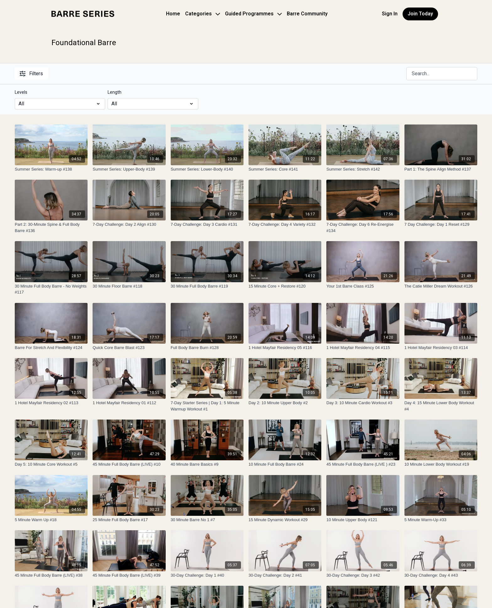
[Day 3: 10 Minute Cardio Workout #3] (362, 403)
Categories (202, 14)
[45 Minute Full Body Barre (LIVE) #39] (129, 575)
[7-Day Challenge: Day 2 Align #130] (129, 224)
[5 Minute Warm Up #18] (51, 520)
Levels (21, 92)
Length (114, 92)
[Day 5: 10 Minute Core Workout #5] (51, 464)
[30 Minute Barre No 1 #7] (207, 520)
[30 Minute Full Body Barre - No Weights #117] (51, 289)
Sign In (390, 14)
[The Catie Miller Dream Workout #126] (440, 286)
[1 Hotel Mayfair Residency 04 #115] (362, 348)
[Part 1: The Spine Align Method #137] (440, 169)
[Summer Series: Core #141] (285, 169)
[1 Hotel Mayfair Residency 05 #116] (285, 348)
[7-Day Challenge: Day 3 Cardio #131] (207, 224)
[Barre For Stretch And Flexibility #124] (51, 348)
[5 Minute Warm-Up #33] (440, 520)
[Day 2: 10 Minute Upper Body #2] (285, 403)
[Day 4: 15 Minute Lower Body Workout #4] (440, 406)
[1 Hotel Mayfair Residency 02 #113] (51, 403)
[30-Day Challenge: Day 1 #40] (207, 575)
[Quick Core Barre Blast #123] (129, 348)
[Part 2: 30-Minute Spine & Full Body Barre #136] (51, 227)
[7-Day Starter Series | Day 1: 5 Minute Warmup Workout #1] (207, 406)
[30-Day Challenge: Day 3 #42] (362, 575)
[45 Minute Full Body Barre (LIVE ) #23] (362, 464)
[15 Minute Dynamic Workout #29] (285, 520)
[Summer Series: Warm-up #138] (51, 169)
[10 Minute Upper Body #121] (362, 520)
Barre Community (307, 14)
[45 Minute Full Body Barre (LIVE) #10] (129, 464)
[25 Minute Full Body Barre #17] (129, 520)
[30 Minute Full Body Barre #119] (207, 286)
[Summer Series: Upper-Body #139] (129, 169)
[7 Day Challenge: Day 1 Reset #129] (440, 224)
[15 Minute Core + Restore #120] (285, 286)
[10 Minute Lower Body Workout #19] (440, 464)
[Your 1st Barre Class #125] (362, 286)
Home (173, 14)
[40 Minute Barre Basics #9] (207, 464)
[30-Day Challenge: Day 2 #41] (285, 575)
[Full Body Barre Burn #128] (207, 348)
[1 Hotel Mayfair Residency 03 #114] (440, 348)
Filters (31, 73)
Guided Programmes (253, 14)
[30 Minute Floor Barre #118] (129, 286)
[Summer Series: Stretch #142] (362, 169)
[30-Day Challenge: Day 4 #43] (440, 575)
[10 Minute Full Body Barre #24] (285, 464)
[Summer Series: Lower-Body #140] (207, 169)
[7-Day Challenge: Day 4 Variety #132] (285, 224)
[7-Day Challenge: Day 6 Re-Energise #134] (362, 227)
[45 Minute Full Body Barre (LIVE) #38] (51, 575)
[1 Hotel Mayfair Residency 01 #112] (129, 403)
